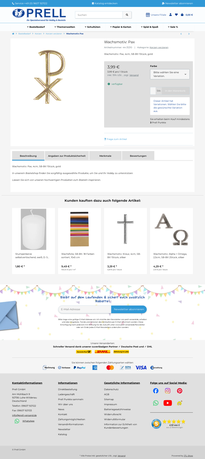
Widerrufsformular (114, 419)
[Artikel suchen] (127, 15)
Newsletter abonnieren (129, 309)
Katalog (62, 434)
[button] (170, 14)
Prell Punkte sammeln (70, 399)
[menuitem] (36, 27)
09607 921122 (28, 405)
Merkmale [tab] (105, 155)
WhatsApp (28, 421)
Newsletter (64, 429)
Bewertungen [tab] (138, 155)
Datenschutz (111, 389)
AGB (106, 394)
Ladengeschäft (66, 394)
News (61, 409)
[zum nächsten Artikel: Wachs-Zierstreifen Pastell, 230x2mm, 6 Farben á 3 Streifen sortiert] (189, 34)
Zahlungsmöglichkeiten (71, 419)
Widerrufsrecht (112, 414)
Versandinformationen (70, 424)
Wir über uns (65, 404)
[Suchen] (99, 15)
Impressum (110, 404)
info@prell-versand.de (24, 415)
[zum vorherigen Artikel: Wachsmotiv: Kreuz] (181, 34)
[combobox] (170, 74)
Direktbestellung (67, 389)
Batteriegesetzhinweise (117, 409)
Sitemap (109, 399)
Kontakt (62, 414)
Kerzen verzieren (159, 47)
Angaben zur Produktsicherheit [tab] (67, 155)
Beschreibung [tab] (28, 155)
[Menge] (153, 90)
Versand (133, 75)
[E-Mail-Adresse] (84, 309)
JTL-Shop (188, 455)
